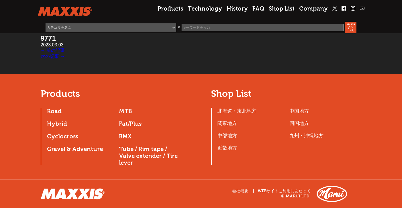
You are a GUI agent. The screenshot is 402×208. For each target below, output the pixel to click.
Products (170, 8)
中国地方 (299, 111)
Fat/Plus (130, 123)
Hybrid (57, 123)
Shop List (282, 8)
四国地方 (299, 123)
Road (54, 111)
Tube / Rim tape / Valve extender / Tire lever (148, 156)
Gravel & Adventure (75, 149)
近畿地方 (227, 148)
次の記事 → (53, 56)
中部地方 (227, 135)
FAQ (258, 8)
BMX (125, 136)
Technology (205, 8)
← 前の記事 (53, 50)
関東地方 (227, 123)
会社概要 (240, 191)
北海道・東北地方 (236, 111)
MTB (125, 111)
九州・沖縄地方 (306, 135)
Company (313, 8)
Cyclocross (62, 136)
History (237, 8)
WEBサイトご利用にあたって (284, 191)
